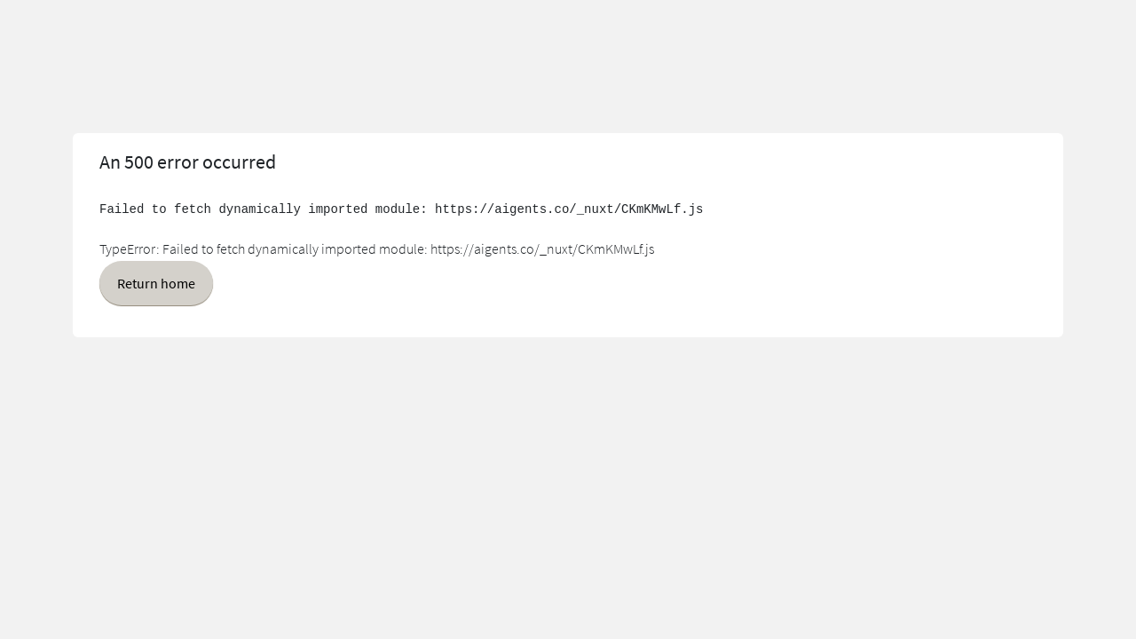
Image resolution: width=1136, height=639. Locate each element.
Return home (156, 283)
